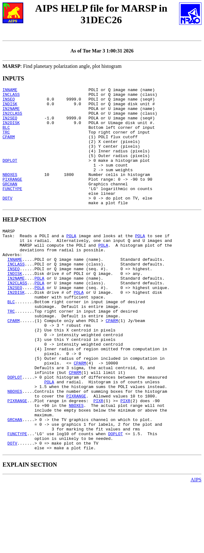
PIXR (98, 459)
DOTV (7, 220)
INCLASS (11, 96)
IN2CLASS (12, 119)
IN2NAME (11, 113)
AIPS (195, 547)
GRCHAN (10, 203)
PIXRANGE (12, 198)
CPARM (9, 147)
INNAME (10, 90)
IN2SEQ (10, 124)
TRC (6, 141)
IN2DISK (11, 130)
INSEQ (9, 102)
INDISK (10, 107)
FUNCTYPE (12, 209)
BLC (6, 136)
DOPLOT (10, 175)
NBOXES (10, 192)
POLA (71, 261)
